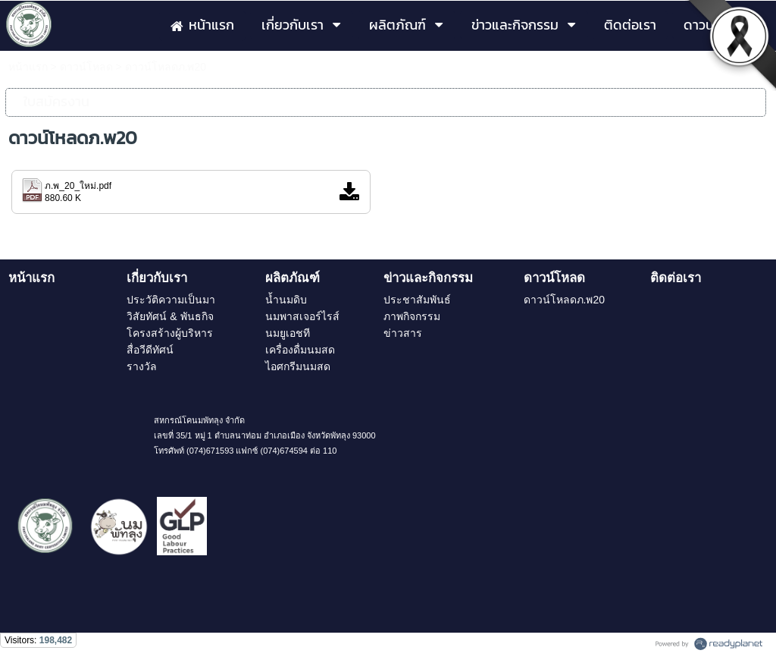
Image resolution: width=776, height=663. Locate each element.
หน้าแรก (28, 67)
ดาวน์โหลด (86, 67)
